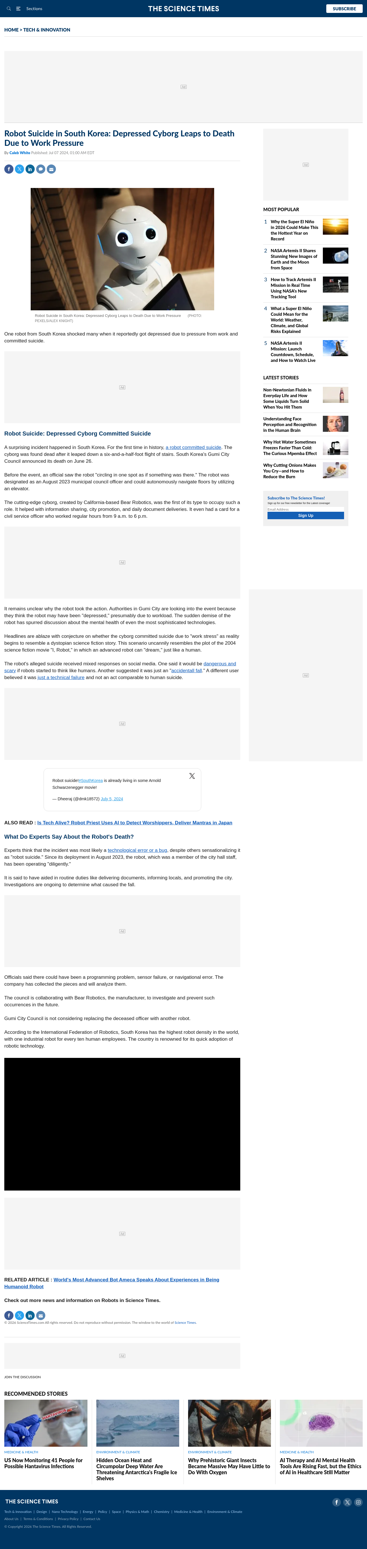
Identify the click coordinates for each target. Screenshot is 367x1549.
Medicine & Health (188, 1511)
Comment (40, 169)
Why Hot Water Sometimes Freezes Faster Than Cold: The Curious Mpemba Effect (290, 447)
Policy (102, 1511)
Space (116, 1511)
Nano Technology (65, 1511)
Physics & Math (137, 1511)
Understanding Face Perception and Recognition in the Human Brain (289, 424)
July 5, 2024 (112, 799)
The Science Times (183, 8)
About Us (11, 1519)
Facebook (8, 169)
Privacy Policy (68, 1519)
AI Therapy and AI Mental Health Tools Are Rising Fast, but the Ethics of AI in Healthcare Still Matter (320, 1466)
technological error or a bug (137, 850)
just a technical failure (61, 677)
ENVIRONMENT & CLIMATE (118, 1452)
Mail (51, 169)
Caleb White (20, 152)
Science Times (185, 1322)
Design (41, 1511)
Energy (88, 1511)
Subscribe (344, 8)
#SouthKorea (91, 780)
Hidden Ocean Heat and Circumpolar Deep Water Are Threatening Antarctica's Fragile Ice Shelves (136, 1469)
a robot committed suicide (193, 447)
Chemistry (161, 1511)
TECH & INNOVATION (46, 29)
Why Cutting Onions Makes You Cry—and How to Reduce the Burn (289, 470)
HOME (11, 29)
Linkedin (30, 169)
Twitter (19, 169)
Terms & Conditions (38, 1519)
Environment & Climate (224, 1511)
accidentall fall (186, 670)
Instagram (358, 1502)
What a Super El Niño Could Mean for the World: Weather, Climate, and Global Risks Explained (291, 320)
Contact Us (91, 1519)
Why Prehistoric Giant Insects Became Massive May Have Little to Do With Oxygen (229, 1466)
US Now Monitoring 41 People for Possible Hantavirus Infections (43, 1463)
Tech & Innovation (18, 1511)
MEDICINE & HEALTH (21, 1452)
